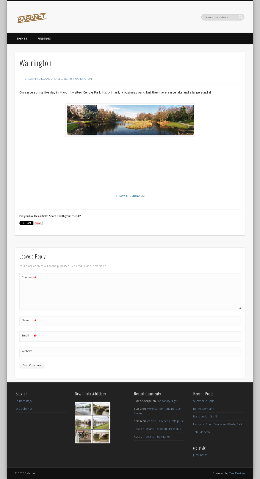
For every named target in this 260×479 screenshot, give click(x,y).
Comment (29, 277)
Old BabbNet (24, 409)
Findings (44, 38)
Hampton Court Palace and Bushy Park (217, 424)
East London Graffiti (205, 416)
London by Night (167, 401)
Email (29, 335)
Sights (22, 38)
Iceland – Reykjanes (157, 436)
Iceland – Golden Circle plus (165, 421)
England (45, 79)
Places (57, 79)
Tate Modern (201, 432)
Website (27, 351)
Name (29, 320)
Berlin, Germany (203, 409)
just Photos (200, 455)
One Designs (237, 473)
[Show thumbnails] (130, 196)
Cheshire (30, 79)
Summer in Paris (203, 401)
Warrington (83, 79)
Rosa (137, 429)
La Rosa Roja (24, 401)
